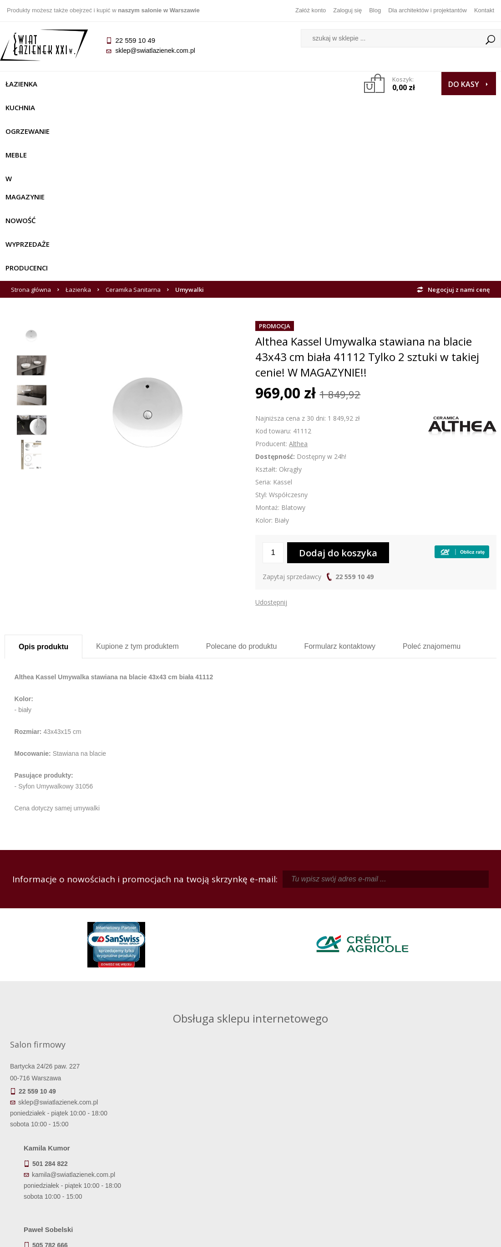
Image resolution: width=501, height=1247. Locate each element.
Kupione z (137, 486)
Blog (375, 10)
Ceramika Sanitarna (133, 129)
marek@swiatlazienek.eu (387, 966)
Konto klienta (312, 1161)
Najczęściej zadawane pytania (189, 1135)
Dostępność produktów (66, 1135)
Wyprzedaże (32, 107)
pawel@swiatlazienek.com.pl (199, 1000)
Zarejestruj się (312, 1135)
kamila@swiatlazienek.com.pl (200, 918)
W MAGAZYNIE (220, 83)
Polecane (241, 486)
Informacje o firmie (435, 1135)
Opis (43, 486)
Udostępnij (271, 442)
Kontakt (484, 10)
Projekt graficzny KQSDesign (362, 1234)
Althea (298, 283)
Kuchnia (71, 83)
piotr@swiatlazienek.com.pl (391, 918)
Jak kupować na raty (189, 1148)
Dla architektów (435, 1148)
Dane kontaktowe (435, 1122)
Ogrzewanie (123, 83)
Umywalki (189, 129)
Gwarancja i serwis (65, 1161)
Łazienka (26, 83)
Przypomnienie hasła (312, 1148)
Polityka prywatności (189, 1161)
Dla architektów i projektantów (427, 10)
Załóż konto (310, 10)
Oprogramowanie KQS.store (452, 1234)
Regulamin (189, 1122)
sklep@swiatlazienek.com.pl (159, 50)
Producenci (90, 107)
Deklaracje (66, 1186)
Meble (171, 83)
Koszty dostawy (66, 1148)
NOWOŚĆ (274, 83)
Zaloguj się (347, 10)
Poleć (432, 486)
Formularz (339, 486)
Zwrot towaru (66, 1173)
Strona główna (31, 129)
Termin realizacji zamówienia (65, 1122)
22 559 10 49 (354, 416)
